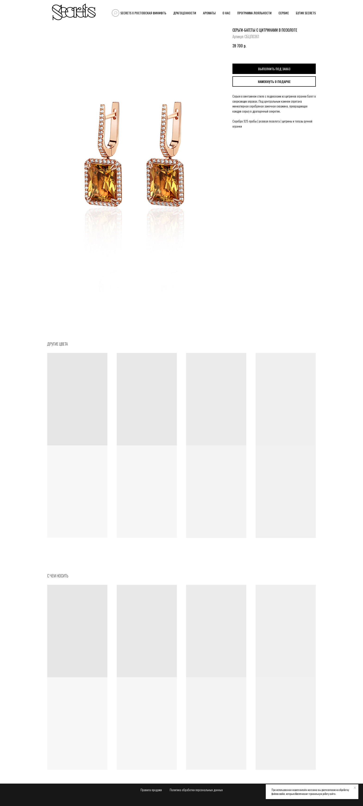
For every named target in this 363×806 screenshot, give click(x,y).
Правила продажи (151, 789)
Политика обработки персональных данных (196, 789)
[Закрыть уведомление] (355, 787)
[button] (274, 81)
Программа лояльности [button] (254, 12)
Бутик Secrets (306, 12)
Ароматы (209, 12)
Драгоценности (184, 12)
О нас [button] (226, 12)
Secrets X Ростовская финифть (143, 12)
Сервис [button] (284, 12)
